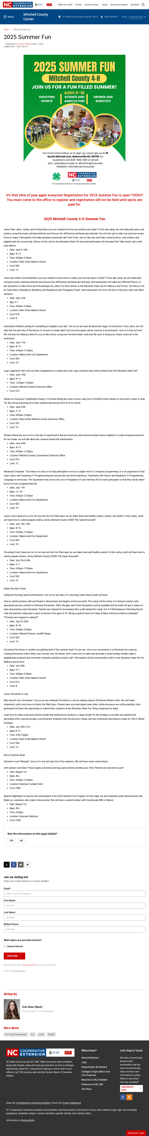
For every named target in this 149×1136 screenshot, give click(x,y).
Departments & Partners (94, 1067)
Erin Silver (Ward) (23, 44)
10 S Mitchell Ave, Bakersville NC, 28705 (78, 16)
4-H (32, 1034)
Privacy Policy (18, 971)
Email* (7, 888)
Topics (105, 4)
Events (78, 4)
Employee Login (136, 1133)
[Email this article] (21, 865)
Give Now (135, 4)
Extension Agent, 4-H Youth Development (38, 1011)
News (6, 29)
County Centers (92, 4)
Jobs (84, 1062)
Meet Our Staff (65, 4)
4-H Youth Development (16, 1034)
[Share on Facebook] (14, 865)
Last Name (9, 912)
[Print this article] (28, 865)
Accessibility (28, 1120)
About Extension (90, 1057)
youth (41, 1034)
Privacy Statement (71, 1103)
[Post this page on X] (7, 865)
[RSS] (129, 1097)
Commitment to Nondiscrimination (33, 1103)
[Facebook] (123, 1097)
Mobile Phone (11, 924)
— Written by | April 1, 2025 (24, 44)
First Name (9, 900)
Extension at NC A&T (92, 1084)
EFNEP (51, 1034)
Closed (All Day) (137, 17)
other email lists (29, 965)
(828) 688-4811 (109, 16)
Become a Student (119, 4)
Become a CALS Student (94, 1079)
